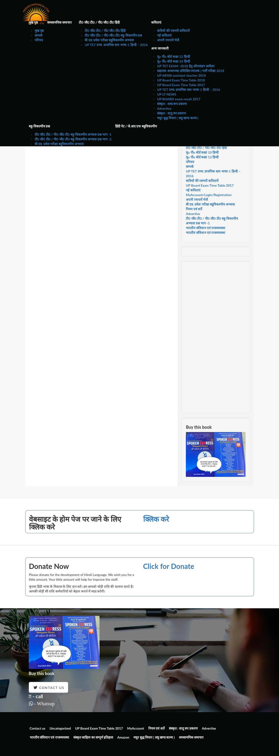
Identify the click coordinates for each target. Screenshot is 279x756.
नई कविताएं (164, 35)
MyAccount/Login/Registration (209, 195)
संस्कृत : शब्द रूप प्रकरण (172, 104)
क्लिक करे (156, 519)
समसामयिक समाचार (59, 22)
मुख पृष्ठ (33, 22)
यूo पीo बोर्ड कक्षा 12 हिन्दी (173, 57)
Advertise (164, 108)
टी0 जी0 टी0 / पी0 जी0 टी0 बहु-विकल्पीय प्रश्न (113, 35)
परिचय (39, 40)
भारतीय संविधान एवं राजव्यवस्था (205, 228)
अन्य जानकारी (159, 48)
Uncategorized (60, 728)
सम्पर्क (38, 35)
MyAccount (135, 728)
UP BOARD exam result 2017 (178, 99)
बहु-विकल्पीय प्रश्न (39, 126)
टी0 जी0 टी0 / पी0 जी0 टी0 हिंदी (99, 22)
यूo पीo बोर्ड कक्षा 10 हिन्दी (173, 61)
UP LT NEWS (166, 94)
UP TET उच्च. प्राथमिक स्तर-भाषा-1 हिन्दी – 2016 (116, 45)
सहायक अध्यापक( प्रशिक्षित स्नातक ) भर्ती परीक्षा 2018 (190, 71)
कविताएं (156, 22)
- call (36, 696)
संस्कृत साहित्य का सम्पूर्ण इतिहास (93, 737)
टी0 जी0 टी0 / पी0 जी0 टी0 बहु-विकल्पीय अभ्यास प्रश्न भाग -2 (73, 139)
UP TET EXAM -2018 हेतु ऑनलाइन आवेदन (185, 66)
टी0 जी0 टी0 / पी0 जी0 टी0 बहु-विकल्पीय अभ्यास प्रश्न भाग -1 (73, 134)
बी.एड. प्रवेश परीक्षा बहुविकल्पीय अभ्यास (109, 40)
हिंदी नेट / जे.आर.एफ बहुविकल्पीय (136, 126)
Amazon (123, 737)
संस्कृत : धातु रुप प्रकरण (171, 113)
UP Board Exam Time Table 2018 (181, 80)
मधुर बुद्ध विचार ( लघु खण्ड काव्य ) (177, 118)
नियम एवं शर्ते (194, 209)
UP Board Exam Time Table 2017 (181, 85)
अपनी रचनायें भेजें (168, 40)
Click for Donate (168, 566)
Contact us (38, 728)
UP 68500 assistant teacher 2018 (181, 75)
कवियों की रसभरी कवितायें (173, 31)
